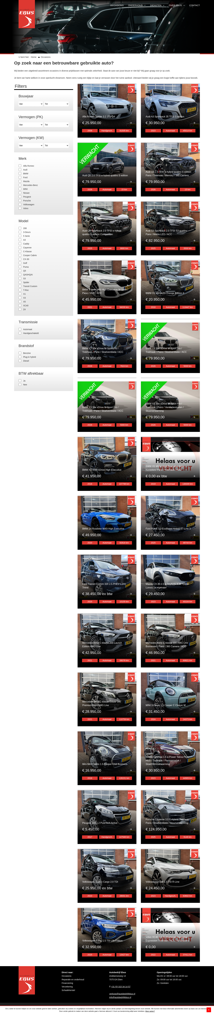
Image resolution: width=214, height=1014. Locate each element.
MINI (25, 189)
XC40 (25, 305)
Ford (25, 177)
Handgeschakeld (31, 333)
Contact (22, 1003)
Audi (25, 170)
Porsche (27, 200)
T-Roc (26, 290)
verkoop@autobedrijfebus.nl (122, 972)
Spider (26, 282)
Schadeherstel (68, 969)
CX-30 (26, 259)
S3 (24, 278)
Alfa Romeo (28, 166)
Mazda (26, 181)
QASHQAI (28, 274)
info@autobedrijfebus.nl (120, 976)
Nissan (26, 193)
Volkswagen (28, 204)
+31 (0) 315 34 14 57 (120, 965)
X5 (24, 301)
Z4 (24, 309)
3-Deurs (27, 232)
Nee (25, 384)
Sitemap (31, 1003)
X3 (24, 298)
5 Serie (26, 236)
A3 (24, 240)
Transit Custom (30, 286)
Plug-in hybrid (29, 357)
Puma (26, 267)
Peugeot (27, 197)
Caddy (26, 244)
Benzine (27, 353)
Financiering (67, 961)
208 (25, 228)
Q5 (24, 271)
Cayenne (27, 247)
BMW (25, 173)
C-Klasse (27, 251)
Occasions (66, 954)
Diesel (26, 361)
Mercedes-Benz (30, 185)
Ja (24, 381)
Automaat (27, 329)
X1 (24, 294)
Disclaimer (41, 1003)
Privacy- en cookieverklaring (61, 1003)
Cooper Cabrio (30, 255)
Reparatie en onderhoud (73, 958)
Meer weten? (150, 1011)
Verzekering (67, 965)
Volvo (25, 208)
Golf (25, 263)
